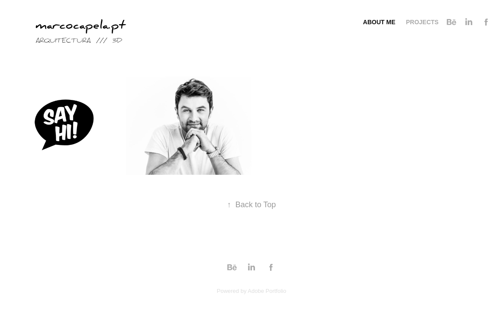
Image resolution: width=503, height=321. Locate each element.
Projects (422, 22)
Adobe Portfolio (267, 291)
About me (379, 22)
